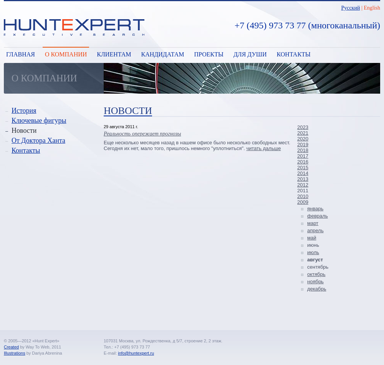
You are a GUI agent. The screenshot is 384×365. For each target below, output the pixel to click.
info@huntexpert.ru (136, 353)
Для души (250, 54)
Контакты (294, 54)
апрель (315, 230)
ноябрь (315, 281)
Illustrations (14, 353)
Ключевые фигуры (39, 120)
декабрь (316, 289)
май (311, 238)
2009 (302, 202)
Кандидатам (162, 54)
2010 (302, 196)
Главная (20, 54)
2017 (302, 156)
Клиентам (114, 54)
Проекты (208, 54)
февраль (317, 216)
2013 (302, 179)
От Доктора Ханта (38, 140)
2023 (302, 127)
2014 (302, 173)
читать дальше (263, 148)
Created (11, 347)
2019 (302, 144)
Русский (350, 8)
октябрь (316, 274)
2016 (302, 162)
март (312, 223)
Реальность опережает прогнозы (142, 134)
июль (313, 252)
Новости (24, 130)
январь (315, 208)
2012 (302, 185)
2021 (302, 133)
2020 (302, 139)
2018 (302, 150)
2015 (302, 167)
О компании (66, 54)
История (24, 110)
